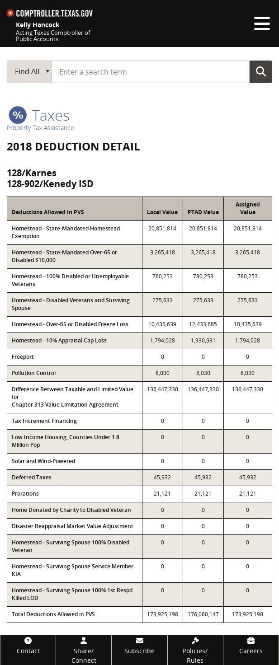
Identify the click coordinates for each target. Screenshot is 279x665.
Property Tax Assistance (40, 127)
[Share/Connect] (83, 650)
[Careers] (251, 645)
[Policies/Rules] (195, 650)
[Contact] (28, 645)
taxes (39, 115)
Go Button (261, 71)
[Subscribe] (139, 645)
